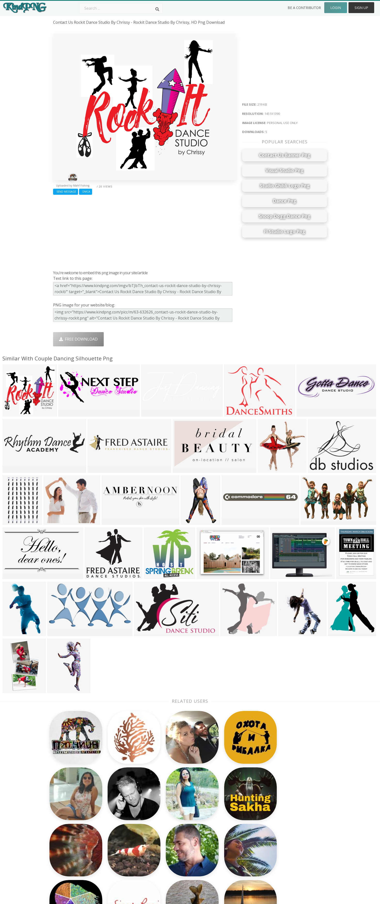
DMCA (85, 191)
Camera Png (174, 806)
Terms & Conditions (290, 813)
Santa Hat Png (121, 813)
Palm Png (171, 799)
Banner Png (228, 848)
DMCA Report (284, 820)
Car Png (224, 806)
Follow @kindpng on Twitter (297, 855)
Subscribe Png (121, 799)
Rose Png (116, 820)
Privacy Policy (284, 827)
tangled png (64, 799)
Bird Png (225, 813)
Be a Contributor (304, 7)
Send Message (65, 191)
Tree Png (171, 813)
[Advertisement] (144, 231)
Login (335, 7)
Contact (279, 806)
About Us (280, 799)
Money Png (227, 799)
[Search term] (121, 8)
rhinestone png (67, 806)
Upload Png (282, 834)
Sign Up (361, 7)
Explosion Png (176, 841)
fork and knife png (70, 841)
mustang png (65, 813)
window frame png (70, 820)
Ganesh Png (228, 841)
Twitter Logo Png (124, 806)
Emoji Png (226, 827)
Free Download (78, 339)
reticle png (63, 848)
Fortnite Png (174, 848)
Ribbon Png (118, 827)
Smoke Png (173, 820)
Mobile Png (118, 841)
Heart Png (117, 848)
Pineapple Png (230, 820)
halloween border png (73, 827)
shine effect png (68, 834)
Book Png (226, 834)
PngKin (114, 834)
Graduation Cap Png (181, 834)
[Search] (157, 9)
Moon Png (172, 827)
